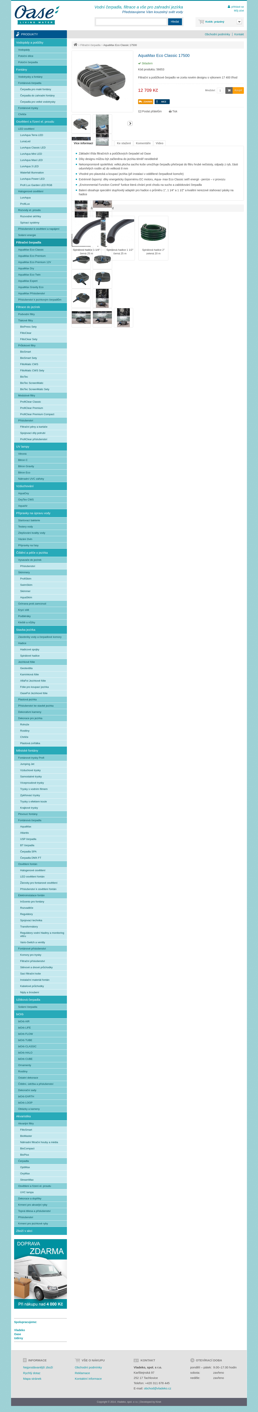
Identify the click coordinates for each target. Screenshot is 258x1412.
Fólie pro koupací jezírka (34, 686)
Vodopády (24, 49)
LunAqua (25, 197)
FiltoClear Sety (28, 339)
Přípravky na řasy (28, 545)
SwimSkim (26, 584)
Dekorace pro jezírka (30, 718)
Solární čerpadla (27, 1006)
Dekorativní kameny (29, 711)
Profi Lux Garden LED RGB (36, 185)
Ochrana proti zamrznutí (32, 603)
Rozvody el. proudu (29, 210)
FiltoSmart (26, 1129)
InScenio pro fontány (32, 901)
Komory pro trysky (30, 954)
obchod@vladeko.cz (157, 1388)
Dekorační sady (27, 1090)
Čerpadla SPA (28, 851)
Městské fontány (27, 750)
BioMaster (26, 1135)
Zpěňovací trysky (30, 795)
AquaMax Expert (27, 280)
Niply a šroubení (29, 992)
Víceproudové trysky (32, 782)
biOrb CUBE (25, 1058)
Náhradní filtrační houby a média (39, 1142)
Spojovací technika (31, 920)
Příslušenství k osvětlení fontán (38, 889)
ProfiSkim (25, 578)
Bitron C (23, 460)
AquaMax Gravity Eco (31, 287)
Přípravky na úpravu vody (33, 513)
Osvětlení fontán (27, 864)
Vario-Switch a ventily (32, 942)
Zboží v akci (24, 1230)
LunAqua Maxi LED (31, 160)
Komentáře (143, 143)
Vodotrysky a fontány (30, 76)
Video (159, 143)
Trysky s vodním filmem (34, 789)
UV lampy (22, 446)
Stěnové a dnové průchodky (36, 967)
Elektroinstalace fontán (31, 895)
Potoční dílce (25, 55)
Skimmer (25, 591)
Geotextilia (26, 668)
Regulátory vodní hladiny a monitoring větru (42, 934)
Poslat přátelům (150, 111)
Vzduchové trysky (30, 770)
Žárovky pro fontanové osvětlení (38, 882)
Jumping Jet (27, 764)
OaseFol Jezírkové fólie (34, 693)
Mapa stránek (32, 1378)
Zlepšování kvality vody (31, 532)
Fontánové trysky (28, 108)
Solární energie (27, 235)
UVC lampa (26, 1192)
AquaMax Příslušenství (31, 293)
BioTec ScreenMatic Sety (34, 389)
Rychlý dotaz (31, 1373)
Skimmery (24, 572)
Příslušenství (25, 420)
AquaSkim (26, 597)
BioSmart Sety (28, 357)
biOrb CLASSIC (27, 1046)
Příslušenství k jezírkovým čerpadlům (39, 299)
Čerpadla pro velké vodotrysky (37, 101)
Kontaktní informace (88, 1378)
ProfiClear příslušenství (33, 439)
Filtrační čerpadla (90, 45)
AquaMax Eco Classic (31, 249)
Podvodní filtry (26, 314)
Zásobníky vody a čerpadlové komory (39, 636)
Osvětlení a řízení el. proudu (35, 121)
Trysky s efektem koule (33, 801)
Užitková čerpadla (28, 999)
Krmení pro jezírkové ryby (33, 1223)
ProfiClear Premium (31, 407)
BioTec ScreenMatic (31, 382)
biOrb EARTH (26, 1096)
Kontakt (239, 34)
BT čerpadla (27, 845)
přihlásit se (237, 6)
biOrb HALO (25, 1052)
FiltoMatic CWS (29, 364)
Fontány (21, 69)
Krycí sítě (23, 609)
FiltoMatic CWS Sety (32, 370)
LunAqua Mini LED (31, 153)
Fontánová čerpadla (29, 83)
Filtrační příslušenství (32, 961)
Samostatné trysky (31, 776)
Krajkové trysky (29, 807)
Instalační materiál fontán (34, 979)
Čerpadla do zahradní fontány (37, 95)
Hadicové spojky (29, 649)
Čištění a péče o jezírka (32, 552)
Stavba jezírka (25, 629)
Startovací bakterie (29, 520)
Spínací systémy (29, 222)
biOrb (20, 1014)
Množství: (210, 90)
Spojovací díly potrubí (32, 432)
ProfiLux (25, 203)
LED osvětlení (26, 128)
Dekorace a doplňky (29, 1198)
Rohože (24, 724)
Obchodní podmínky (217, 34)
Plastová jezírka (27, 699)
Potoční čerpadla (28, 62)
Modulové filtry (26, 395)
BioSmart (25, 351)
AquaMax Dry (26, 268)
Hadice (22, 643)
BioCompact (27, 1148)
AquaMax (25, 826)
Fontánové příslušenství (32, 948)
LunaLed (25, 141)
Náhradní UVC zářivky (31, 478)
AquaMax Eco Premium (32, 255)
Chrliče (22, 114)
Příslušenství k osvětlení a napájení (38, 228)
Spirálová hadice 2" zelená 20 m (153, 251)
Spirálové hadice (30, 655)
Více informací (83, 143)
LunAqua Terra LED (31, 135)
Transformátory (29, 926)
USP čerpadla (28, 839)
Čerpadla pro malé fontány (35, 89)
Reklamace (82, 1373)
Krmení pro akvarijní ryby (32, 1204)
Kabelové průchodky (32, 986)
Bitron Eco (24, 472)
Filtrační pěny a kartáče (33, 426)
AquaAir (22, 505)
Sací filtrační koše (30, 973)
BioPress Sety (28, 326)
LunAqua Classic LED (33, 147)
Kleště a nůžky (26, 622)
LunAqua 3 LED (29, 166)
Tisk (173, 111)
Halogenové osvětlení (30, 191)
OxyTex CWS (26, 499)
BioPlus (24, 1154)
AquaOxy (23, 493)
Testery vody (25, 526)
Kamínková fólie (29, 674)
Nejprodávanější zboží (38, 1367)
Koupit (233, 90)
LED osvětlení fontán (32, 876)
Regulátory (26, 914)
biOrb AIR (23, 1021)
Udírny (18, 1338)
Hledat (175, 21)
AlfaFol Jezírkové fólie (33, 680)
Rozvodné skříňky (30, 216)
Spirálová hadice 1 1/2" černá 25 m (119, 251)
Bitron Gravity (26, 466)
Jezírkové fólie (26, 661)
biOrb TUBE (25, 1040)
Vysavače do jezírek (30, 559)
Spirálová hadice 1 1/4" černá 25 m (86, 251)
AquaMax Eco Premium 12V (34, 262)
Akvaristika (23, 1116)
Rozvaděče (26, 907)
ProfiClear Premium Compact (37, 414)
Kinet (158, 1402)
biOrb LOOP (25, 1102)
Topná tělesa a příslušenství (34, 1211)
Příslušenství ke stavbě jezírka (36, 705)
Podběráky (24, 616)
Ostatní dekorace (28, 1077)
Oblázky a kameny (29, 1108)
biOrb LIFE (24, 1027)
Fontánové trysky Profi (31, 757)
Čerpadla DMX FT (30, 857)
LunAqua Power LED (32, 178)
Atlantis (24, 832)
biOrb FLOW (25, 1033)
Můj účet (239, 10)
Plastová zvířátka (30, 743)
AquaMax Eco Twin (29, 274)
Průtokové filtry (26, 345)
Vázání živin (25, 539)
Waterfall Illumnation (32, 172)
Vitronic (22, 453)
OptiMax (25, 1167)
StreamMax (26, 1179)
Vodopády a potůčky (29, 42)
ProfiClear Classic (30, 401)
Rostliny (24, 730)
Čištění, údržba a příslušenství (35, 1083)
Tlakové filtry (25, 320)
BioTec (24, 376)
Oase (17, 1334)
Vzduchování (25, 486)
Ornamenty (24, 1065)
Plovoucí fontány (27, 814)
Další (130, 123)
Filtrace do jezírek (28, 307)
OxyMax (25, 1173)
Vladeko (19, 1330)
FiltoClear (25, 332)
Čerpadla (23, 1160)
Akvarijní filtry (26, 1123)
